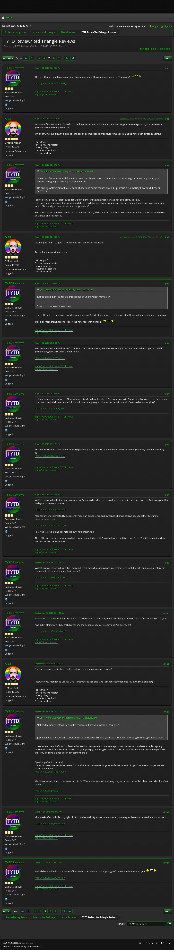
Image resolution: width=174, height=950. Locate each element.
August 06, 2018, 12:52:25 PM (47, 237)
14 (67, 58)
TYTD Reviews (14, 68)
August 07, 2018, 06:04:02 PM (47, 283)
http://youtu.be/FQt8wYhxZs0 (50, 823)
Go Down (8, 58)
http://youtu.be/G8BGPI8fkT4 (50, 877)
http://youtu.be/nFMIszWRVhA (50, 771)
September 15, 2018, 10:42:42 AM (49, 663)
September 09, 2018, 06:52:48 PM (49, 562)
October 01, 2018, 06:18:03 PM (48, 811)
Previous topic (147, 48)
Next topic (164, 48)
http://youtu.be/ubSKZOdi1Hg (50, 83)
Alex (8, 118)
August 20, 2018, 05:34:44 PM (47, 393)
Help (141, 943)
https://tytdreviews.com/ (46, 94)
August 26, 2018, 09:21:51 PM (47, 444)
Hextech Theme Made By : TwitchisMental (22, 946)
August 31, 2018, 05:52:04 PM (47, 494)
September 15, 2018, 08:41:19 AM (49, 613)
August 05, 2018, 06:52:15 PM (47, 165)
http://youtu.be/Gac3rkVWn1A (50, 631)
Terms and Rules (153, 943)
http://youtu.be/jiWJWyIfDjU (49, 790)
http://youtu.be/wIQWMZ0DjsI (50, 525)
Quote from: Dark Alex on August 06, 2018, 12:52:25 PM (66, 289)
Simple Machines (26, 943)
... (35, 58)
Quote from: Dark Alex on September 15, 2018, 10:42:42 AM (68, 717)
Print (168, 58)
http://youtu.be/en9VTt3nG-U (50, 357)
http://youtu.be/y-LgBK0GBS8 (50, 509)
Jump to (122, 923)
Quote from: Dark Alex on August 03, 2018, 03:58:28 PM (66, 171)
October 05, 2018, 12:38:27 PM (48, 862)
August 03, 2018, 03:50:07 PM (47, 68)
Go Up (6, 911)
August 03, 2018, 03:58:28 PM (47, 118)
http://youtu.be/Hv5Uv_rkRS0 (50, 455)
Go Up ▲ (167, 943)
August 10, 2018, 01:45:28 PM (47, 343)
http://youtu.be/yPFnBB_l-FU (49, 408)
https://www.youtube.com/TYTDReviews (54, 91)
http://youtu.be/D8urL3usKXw (50, 577)
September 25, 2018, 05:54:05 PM (49, 711)
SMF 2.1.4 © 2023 (10, 943)
